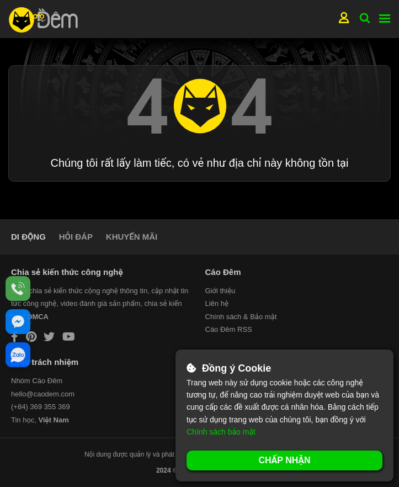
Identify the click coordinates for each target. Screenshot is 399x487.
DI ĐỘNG (28, 236)
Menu (384, 18)
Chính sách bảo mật (221, 431)
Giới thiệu (220, 291)
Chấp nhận (284, 460)
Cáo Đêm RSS (228, 329)
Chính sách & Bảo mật (241, 317)
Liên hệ (216, 303)
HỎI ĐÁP (76, 236)
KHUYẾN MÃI (131, 236)
